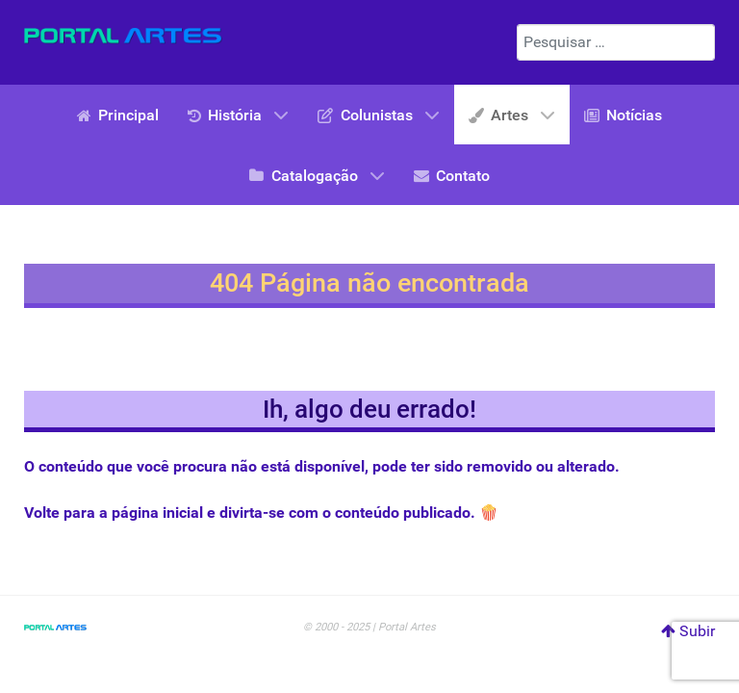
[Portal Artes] (123, 35)
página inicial (157, 512)
